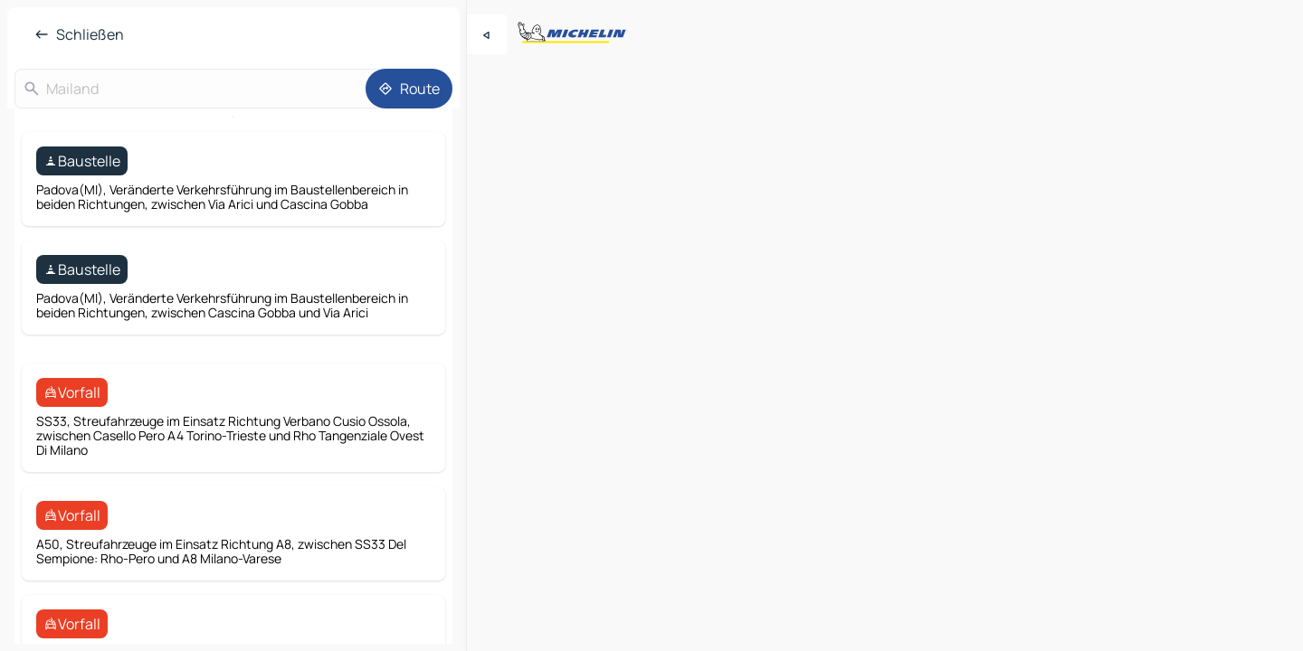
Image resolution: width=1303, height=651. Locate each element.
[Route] (409, 88)
